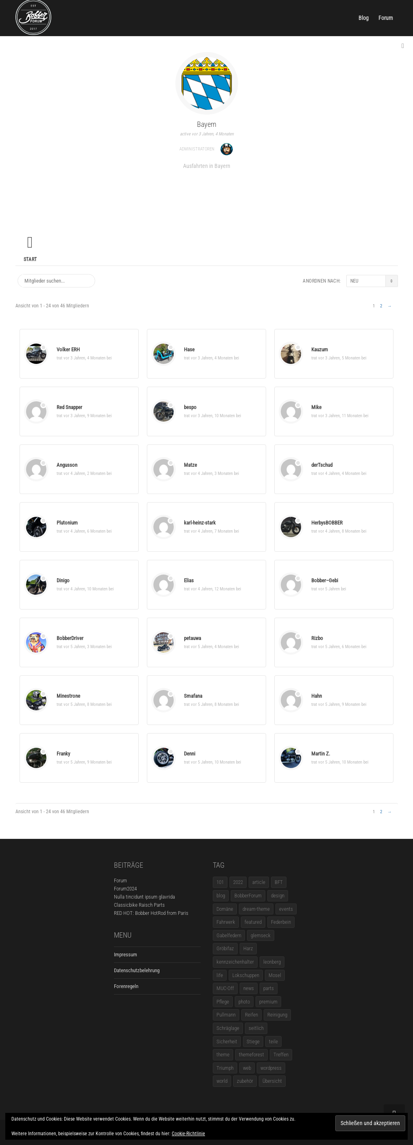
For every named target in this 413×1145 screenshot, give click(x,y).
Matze (190, 465)
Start (30, 259)
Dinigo (63, 580)
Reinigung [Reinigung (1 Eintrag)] (277, 1015)
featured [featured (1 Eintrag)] (253, 922)
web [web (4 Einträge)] (247, 1068)
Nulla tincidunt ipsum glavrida (144, 897)
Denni (189, 754)
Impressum (125, 954)
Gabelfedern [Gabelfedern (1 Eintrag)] (228, 935)
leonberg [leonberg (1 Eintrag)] (272, 962)
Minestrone (68, 696)
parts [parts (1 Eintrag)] (268, 988)
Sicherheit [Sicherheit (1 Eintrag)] (226, 1041)
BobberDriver (70, 638)
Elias (189, 580)
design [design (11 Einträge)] (277, 895)
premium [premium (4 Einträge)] (268, 1002)
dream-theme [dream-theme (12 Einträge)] (256, 909)
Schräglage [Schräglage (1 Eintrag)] (227, 1028)
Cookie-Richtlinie (188, 1133)
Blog (363, 18)
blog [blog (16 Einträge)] (220, 895)
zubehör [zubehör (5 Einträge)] (245, 1081)
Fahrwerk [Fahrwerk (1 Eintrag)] (225, 922)
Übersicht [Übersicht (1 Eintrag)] (272, 1081)
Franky (63, 754)
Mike (316, 407)
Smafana (193, 696)
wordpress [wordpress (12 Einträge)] (271, 1068)
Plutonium (67, 523)
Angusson (67, 465)
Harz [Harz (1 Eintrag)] (248, 948)
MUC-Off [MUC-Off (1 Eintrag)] (225, 988)
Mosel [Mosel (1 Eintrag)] (275, 975)
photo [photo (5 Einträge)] (244, 1002)
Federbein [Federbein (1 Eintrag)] (281, 922)
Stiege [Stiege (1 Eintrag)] (253, 1041)
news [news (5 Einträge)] (248, 988)
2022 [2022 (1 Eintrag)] (238, 882)
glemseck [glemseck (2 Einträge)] (261, 935)
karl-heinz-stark (200, 523)
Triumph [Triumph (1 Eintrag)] (225, 1068)
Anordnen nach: (322, 281)
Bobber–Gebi (324, 580)
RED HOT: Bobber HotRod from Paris (151, 913)
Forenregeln (126, 986)
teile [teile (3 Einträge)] (273, 1041)
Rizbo (317, 638)
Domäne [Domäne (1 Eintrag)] (224, 909)
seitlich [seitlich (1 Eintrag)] (256, 1028)
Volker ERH (68, 349)
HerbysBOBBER (327, 523)
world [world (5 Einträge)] (221, 1081)
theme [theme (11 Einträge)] (222, 1054)
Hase (189, 349)
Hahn (316, 696)
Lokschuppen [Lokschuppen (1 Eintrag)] (245, 975)
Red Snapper (69, 407)
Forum (385, 18)
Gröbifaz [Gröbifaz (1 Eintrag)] (225, 948)
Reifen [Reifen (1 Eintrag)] (251, 1015)
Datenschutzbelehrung (137, 970)
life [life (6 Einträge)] (219, 975)
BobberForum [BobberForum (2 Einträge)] (248, 895)
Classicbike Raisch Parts (139, 905)
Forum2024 (125, 889)
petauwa (192, 638)
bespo (190, 407)
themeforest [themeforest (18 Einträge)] (251, 1054)
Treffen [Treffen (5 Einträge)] (280, 1054)
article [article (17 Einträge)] (258, 882)
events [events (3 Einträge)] (286, 909)
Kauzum (319, 349)
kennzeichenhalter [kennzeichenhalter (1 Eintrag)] (235, 962)
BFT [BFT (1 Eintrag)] (279, 882)
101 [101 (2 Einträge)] (220, 882)
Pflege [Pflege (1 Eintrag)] (222, 1002)
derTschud (321, 465)
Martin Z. (320, 754)
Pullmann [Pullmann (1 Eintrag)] (226, 1015)
